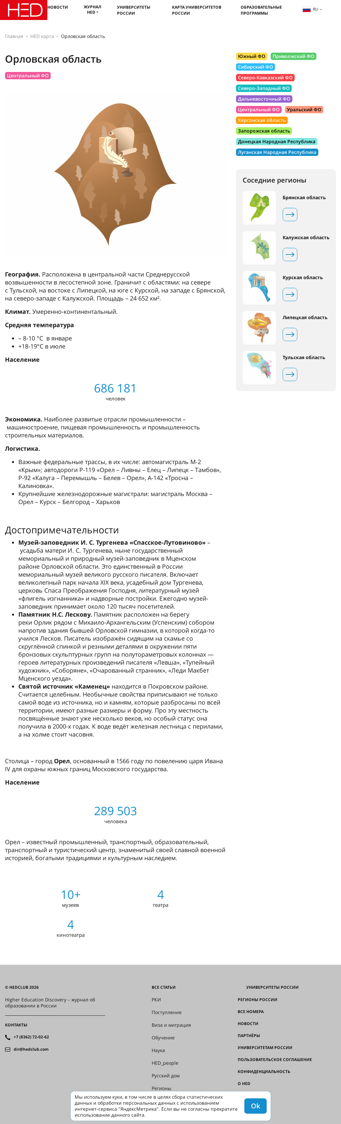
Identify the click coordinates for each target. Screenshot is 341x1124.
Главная (14, 36)
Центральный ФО (28, 75)
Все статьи (164, 987)
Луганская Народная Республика (277, 152)
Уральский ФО (304, 109)
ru (310, 9)
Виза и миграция (171, 1025)
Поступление (167, 1012)
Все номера (251, 1011)
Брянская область (304, 198)
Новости (57, 7)
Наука (158, 1050)
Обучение (163, 1038)
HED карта (42, 36)
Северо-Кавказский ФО (265, 77)
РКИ (156, 1000)
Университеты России (133, 10)
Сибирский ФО (255, 67)
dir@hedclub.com (31, 1049)
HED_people (165, 1063)
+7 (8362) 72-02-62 (31, 1037)
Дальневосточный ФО (264, 99)
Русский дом (166, 1076)
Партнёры (249, 1035)
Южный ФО (251, 56)
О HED (244, 1083)
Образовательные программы (261, 10)
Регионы (161, 1088)
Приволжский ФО (293, 56)
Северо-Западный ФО (264, 88)
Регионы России (257, 999)
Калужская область (306, 238)
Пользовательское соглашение (275, 1059)
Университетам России (265, 1047)
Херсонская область (262, 120)
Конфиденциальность (264, 1071)
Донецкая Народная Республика (276, 141)
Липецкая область (305, 317)
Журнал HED (92, 9)
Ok (255, 1105)
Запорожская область (264, 131)
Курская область (303, 278)
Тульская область (304, 357)
